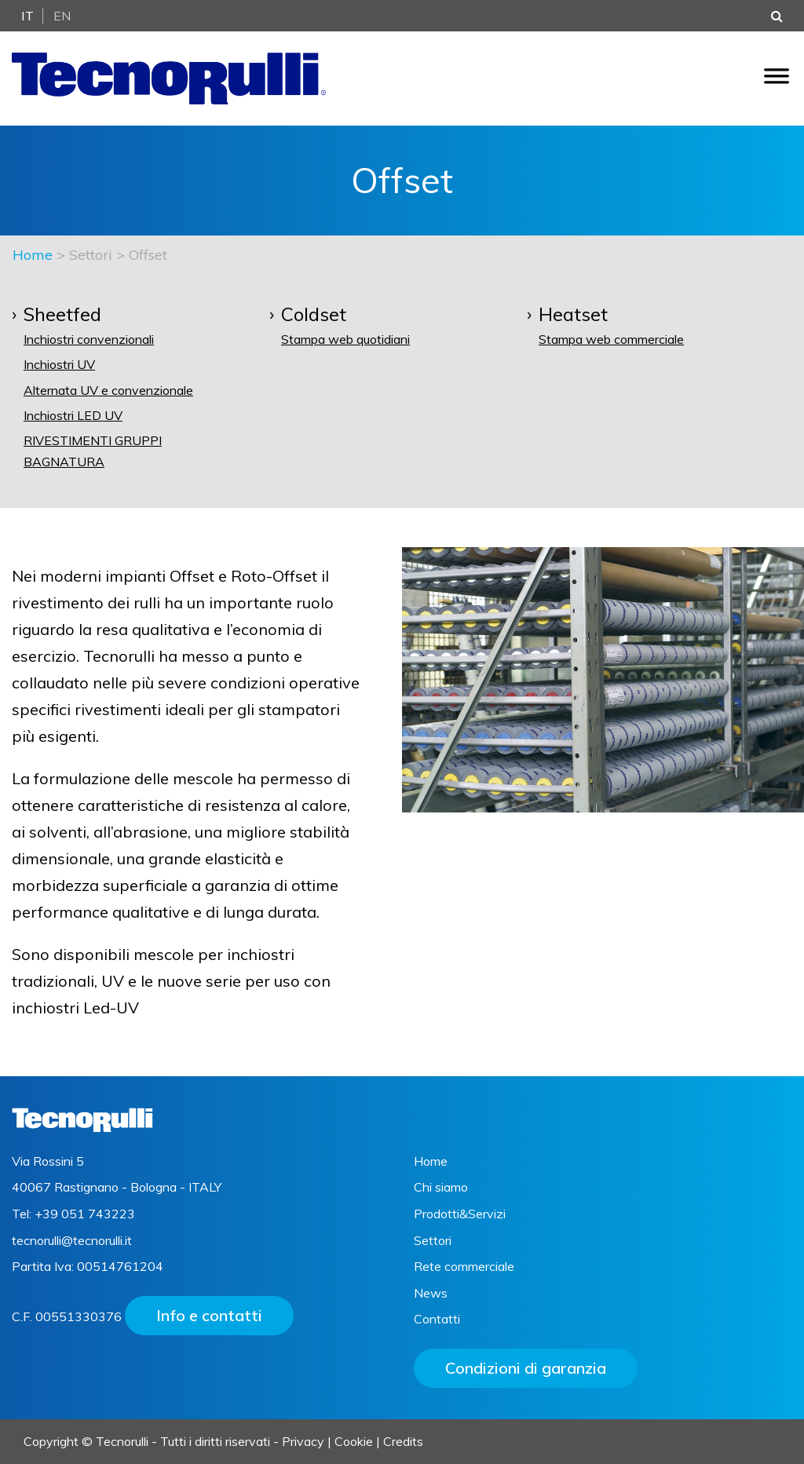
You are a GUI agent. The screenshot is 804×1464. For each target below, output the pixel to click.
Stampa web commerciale (611, 339)
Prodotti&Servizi (460, 1213)
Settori (432, 1240)
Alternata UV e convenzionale (108, 390)
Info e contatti (209, 1315)
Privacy (303, 1441)
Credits (403, 1441)
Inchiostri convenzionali (89, 339)
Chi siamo (441, 1187)
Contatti (437, 1319)
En (62, 16)
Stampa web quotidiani (345, 339)
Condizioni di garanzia (525, 1368)
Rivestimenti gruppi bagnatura (93, 451)
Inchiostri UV (59, 364)
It (27, 16)
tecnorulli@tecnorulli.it (72, 1240)
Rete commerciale (464, 1266)
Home (33, 255)
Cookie (353, 1441)
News (431, 1293)
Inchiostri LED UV (73, 415)
